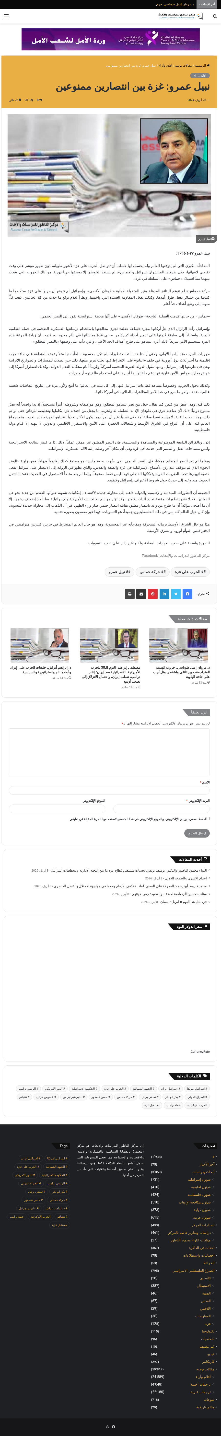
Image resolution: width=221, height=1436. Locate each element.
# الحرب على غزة (189, 572)
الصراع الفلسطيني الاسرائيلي (193, 1271)
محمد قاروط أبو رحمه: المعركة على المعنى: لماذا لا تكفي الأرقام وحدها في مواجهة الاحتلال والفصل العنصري (130, 886)
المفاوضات (203, 1316)
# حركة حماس (151, 572)
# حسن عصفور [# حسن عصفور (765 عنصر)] (101, 1097)
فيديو (210, 1354)
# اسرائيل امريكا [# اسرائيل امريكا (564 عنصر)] (197, 1088)
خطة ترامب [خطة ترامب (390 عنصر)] (173, 1105)
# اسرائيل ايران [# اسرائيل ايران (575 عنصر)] (170, 1088)
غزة (208, 1324)
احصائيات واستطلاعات (198, 1255)
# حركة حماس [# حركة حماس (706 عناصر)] (126, 1097)
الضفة (206, 1293)
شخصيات (207, 1339)
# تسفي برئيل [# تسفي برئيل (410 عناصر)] (149, 1097)
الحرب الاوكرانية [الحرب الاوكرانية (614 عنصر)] (197, 1105)
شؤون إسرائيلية (199, 1179)
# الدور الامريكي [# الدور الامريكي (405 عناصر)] (55, 1088)
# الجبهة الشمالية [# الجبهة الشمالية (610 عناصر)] (143, 1088)
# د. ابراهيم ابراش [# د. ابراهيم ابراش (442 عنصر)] (74, 1097)
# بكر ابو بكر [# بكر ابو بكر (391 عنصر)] (172, 1097)
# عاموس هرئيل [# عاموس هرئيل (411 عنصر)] (46, 1097)
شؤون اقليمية (201, 1187)
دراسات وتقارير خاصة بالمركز (189, 1233)
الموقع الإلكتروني (93, 801)
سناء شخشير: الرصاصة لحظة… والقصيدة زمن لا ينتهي (169, 894)
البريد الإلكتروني (198, 801)
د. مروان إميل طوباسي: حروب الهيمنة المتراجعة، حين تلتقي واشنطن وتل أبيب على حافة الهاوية (181, 672)
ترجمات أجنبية (200, 1384)
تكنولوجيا (208, 1331)
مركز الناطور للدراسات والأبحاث (184, 555)
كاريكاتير (208, 1362)
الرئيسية (202, 65)
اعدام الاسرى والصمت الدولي (186, 878)
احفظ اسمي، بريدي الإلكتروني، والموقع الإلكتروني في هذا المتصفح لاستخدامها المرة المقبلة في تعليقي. (137, 819)
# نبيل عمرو (118, 572)
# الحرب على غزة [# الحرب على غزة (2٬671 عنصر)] (115, 1088)
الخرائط (208, 1263)
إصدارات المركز (203, 1225)
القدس (206, 1301)
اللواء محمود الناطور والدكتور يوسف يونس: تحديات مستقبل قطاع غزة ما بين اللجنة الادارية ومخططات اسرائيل (129, 870)
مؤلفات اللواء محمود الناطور (191, 1240)
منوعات (209, 1399)
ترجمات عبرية (201, 1392)
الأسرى (205, 1278)
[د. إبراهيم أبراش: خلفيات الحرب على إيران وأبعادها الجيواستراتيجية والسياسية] (40, 645)
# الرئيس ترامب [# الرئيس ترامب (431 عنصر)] (28, 1088)
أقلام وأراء (165, 65)
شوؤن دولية (202, 1210)
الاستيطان (204, 1286)
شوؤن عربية (202, 1217)
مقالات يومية (183, 65)
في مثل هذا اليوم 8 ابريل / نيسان (183, 902)
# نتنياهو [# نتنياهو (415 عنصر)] (24, 1097)
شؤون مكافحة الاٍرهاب (195, 1202)
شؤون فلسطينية (199, 1195)
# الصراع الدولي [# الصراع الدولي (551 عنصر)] (197, 1097)
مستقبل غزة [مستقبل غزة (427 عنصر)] (152, 1105)
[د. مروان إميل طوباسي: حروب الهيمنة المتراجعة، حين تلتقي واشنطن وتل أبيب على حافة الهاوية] (179, 645)
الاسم (205, 782)
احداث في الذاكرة (201, 1248)
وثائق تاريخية (205, 1407)
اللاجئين (205, 1308)
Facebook (150, 555)
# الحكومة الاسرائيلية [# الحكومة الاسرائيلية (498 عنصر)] (84, 1088)
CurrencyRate (200, 1051)
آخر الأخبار (207, 1164)
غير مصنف (206, 1346)
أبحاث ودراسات (203, 1172)
